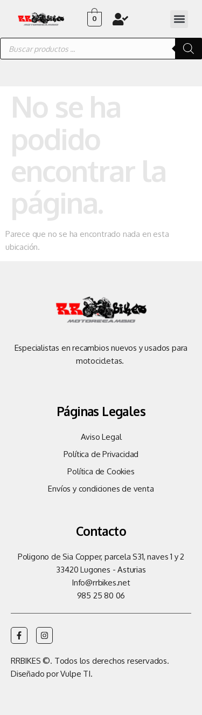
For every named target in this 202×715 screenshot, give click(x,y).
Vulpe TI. (76, 674)
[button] (179, 19)
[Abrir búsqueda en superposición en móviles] (101, 48)
